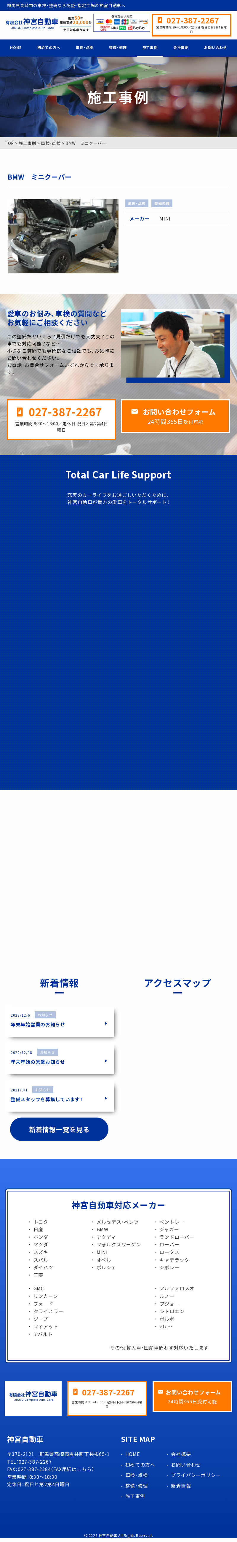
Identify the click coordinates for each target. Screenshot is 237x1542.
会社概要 (180, 47)
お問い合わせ (215, 47)
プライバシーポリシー (196, 1479)
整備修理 (161, 203)
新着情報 (181, 1489)
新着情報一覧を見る (59, 1133)
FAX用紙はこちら (72, 1473)
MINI (165, 218)
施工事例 (150, 47)
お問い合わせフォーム (179, 411)
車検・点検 (84, 47)
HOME (16, 47)
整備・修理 (117, 47)
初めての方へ (48, 47)
